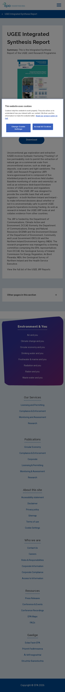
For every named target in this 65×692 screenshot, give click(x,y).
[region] (32, 118)
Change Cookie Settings (18, 128)
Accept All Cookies (42, 127)
